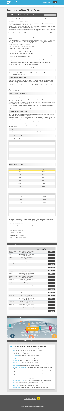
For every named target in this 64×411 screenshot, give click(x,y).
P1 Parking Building (16, 360)
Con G (14, 382)
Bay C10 (14, 357)
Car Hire (20, 401)
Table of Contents (49, 15)
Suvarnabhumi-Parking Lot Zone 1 (19, 380)
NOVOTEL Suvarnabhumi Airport (19, 376)
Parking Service (15, 385)
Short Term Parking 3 (16, 387)
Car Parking (15, 352)
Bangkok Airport (18, 2)
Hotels (34, 401)
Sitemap (50, 401)
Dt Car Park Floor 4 (16, 365)
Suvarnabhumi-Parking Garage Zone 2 (19, 367)
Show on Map (51, 251)
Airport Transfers (26, 401)
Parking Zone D (15, 362)
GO (55, 2)
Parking (14, 350)
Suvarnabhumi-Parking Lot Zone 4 (19, 370)
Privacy (47, 401)
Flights (17, 401)
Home (14, 401)
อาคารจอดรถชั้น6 (16, 355)
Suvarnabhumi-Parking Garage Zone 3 (19, 373)
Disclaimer (43, 401)
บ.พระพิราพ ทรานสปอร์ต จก (18, 364)
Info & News (38, 401)
